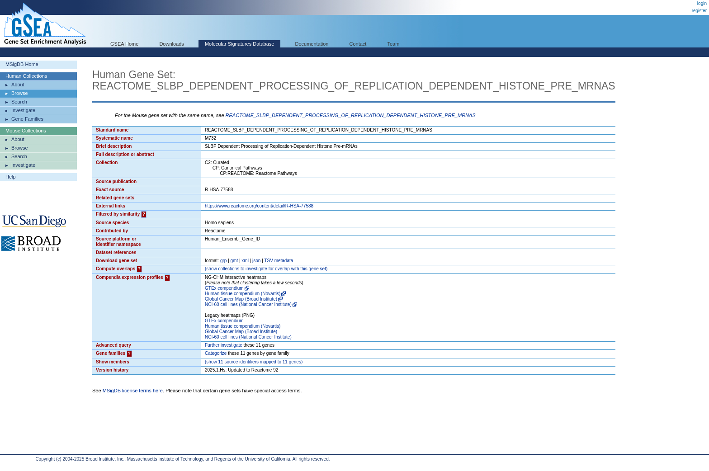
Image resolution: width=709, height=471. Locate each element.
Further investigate (223, 345)
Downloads (171, 44)
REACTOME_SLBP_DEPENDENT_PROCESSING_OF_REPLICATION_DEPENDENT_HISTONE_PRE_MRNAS (351, 115)
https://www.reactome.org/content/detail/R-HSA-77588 (259, 205)
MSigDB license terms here (133, 390)
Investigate (23, 110)
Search (19, 101)
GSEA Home (124, 44)
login (702, 3)
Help (10, 176)
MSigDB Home (21, 64)
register (699, 10)
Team (394, 44)
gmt (234, 260)
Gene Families (27, 119)
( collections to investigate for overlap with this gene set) (266, 268)
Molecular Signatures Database (239, 44)
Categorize (216, 353)
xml (245, 260)
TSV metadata (278, 260)
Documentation (311, 44)
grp (223, 260)
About (17, 84)
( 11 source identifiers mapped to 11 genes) (254, 361)
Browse (19, 93)
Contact (358, 44)
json (256, 260)
